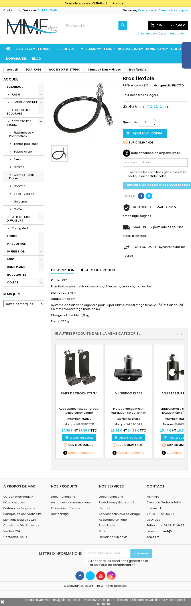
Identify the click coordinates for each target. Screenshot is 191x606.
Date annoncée (79, 453)
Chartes (19, 186)
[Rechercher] (95, 25)
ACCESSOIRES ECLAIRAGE (19, 112)
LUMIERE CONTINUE (25, 102)
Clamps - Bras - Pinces (23, 176)
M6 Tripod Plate (128, 393)
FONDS (43, 49)
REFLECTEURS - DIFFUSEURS (19, 219)
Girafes (19, 167)
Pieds (18, 159)
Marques (11, 294)
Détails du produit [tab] (97, 270)
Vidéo (103, 531)
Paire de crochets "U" (79, 393)
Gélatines (21, 201)
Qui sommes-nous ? (18, 497)
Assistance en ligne (113, 520)
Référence (130, 86)
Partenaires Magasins (19, 508)
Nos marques (129, 49)
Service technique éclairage (119, 514)
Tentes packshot (26, 144)
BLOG (36, 58)
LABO (108, 49)
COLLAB (177, 49)
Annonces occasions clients (71, 502)
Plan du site (107, 525)
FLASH (16, 94)
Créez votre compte (173, 10)
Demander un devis (113, 537)
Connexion (145, 10)
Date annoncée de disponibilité (154, 153)
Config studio (21, 228)
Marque (160, 86)
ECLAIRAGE (24, 49)
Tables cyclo (23, 151)
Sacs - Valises (24, 194)
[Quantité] (145, 122)
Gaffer (18, 209)
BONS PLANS (156, 49)
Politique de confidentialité (22, 514)
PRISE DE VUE (64, 49)
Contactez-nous (15, 537)
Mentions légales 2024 (19, 520)
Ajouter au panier (144, 133)
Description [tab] (62, 270)
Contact (9, 10)
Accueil (10, 79)
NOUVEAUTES (16, 58)
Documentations (63, 497)
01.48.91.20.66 (47, 10)
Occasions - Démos (65, 508)
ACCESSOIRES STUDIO (19, 123)
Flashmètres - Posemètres (21, 134)
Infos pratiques (14, 502)
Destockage (60, 514)
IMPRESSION (89, 49)
